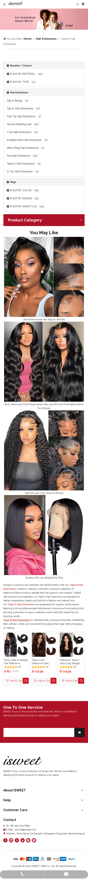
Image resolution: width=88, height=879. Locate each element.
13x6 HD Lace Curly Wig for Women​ (44, 493)
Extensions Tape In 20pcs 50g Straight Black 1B (70, 662)
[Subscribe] (79, 732)
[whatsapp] (34, 840)
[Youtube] (22, 840)
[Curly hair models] (44, 19)
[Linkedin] (11, 840)
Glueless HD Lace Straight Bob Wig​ (44, 577)
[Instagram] (28, 840)
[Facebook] (5, 840)
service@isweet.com (25, 829)
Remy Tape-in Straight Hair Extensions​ (16, 662)
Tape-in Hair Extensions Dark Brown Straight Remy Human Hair (43, 662)
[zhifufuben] (44, 859)
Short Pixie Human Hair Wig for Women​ (44, 319)
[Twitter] (17, 840)
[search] (38, 732)
